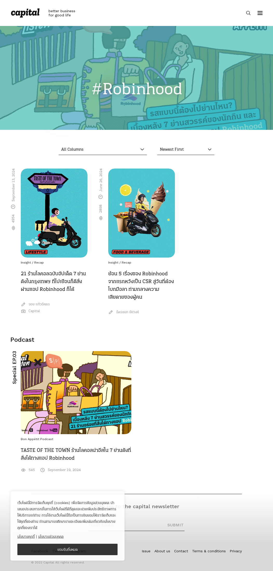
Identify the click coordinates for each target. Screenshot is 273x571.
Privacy (236, 551)
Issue (146, 551)
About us (162, 551)
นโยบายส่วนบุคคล (51, 536)
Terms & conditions (209, 551)
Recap (39, 262)
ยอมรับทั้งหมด (67, 549)
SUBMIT (175, 524)
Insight (26, 262)
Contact (181, 551)
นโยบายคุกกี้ (26, 536)
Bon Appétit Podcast (37, 439)
